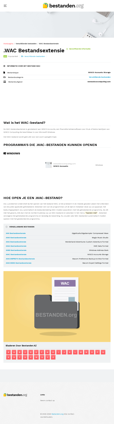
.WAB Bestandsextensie (16, 250)
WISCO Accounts (60, 166)
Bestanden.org (57, 414)
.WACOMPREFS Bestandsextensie (20, 259)
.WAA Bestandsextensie (16, 246)
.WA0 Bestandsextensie (16, 238)
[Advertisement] (57, 102)
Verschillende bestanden (26, 44)
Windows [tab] (11, 153)
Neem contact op (47, 400)
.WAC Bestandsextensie (16, 254)
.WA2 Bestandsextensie (16, 242)
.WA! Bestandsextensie (16, 233)
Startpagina (8, 44)
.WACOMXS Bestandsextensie (18, 263)
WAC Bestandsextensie (49, 44)
